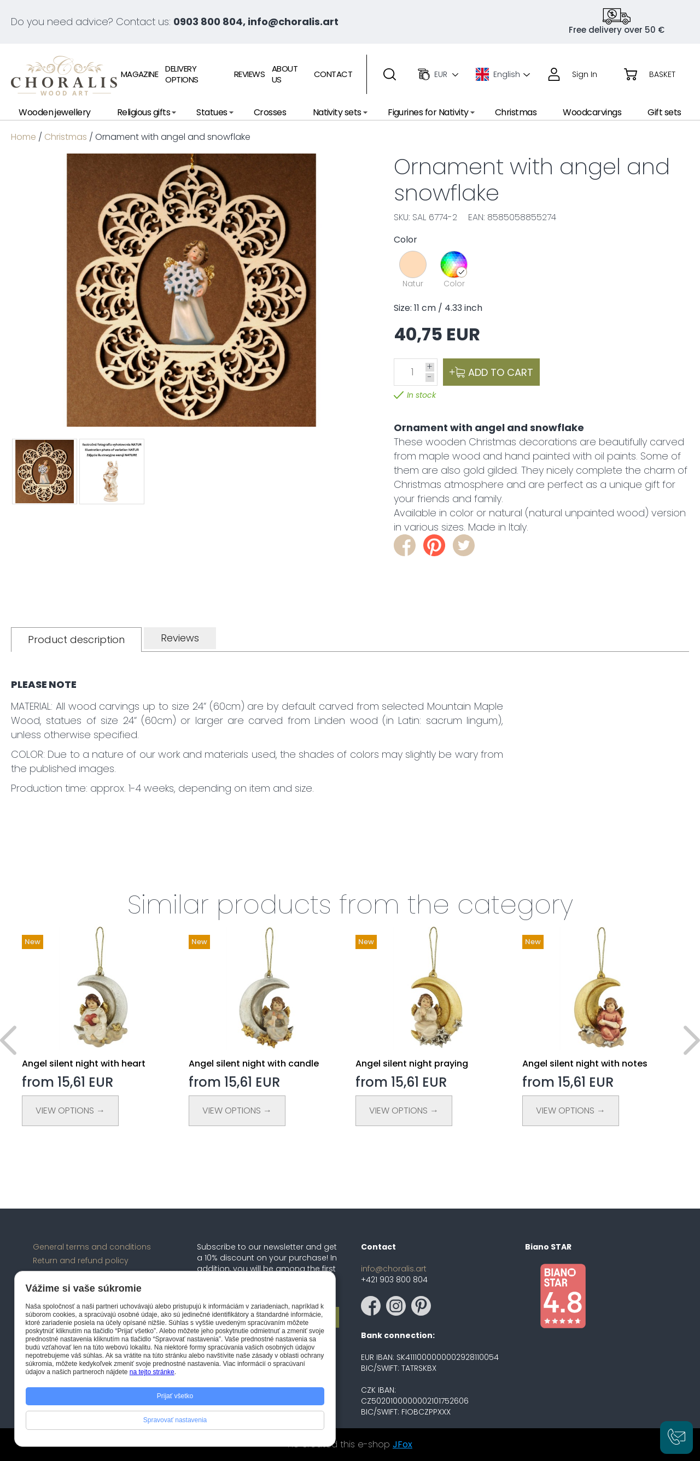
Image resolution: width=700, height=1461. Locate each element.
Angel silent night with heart (83, 1063)
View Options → (70, 1110)
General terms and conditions (92, 1246)
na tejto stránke (152, 1372)
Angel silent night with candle (254, 1063)
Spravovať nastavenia (175, 1420)
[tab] (76, 639)
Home (23, 137)
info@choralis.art (394, 1268)
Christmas (65, 137)
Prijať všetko (175, 1396)
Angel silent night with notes (585, 1063)
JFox (402, 1444)
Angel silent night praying (411, 1063)
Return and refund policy (81, 1260)
